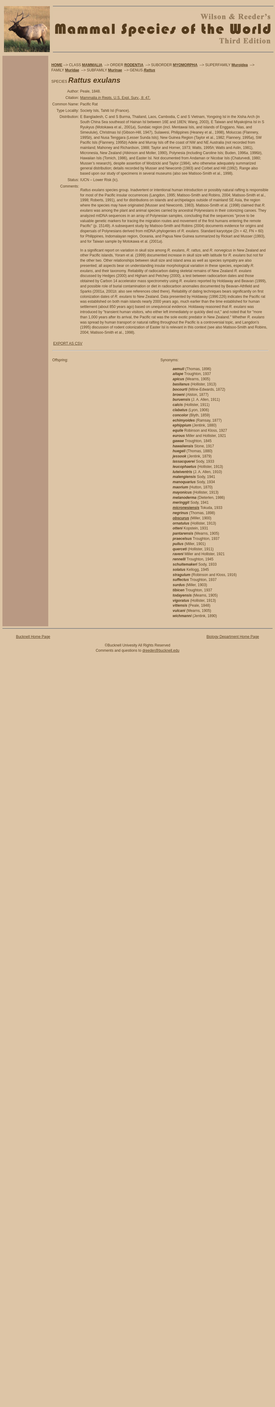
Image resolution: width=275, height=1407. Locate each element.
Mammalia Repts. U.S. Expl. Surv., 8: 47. (115, 98)
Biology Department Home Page (233, 637)
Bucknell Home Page (33, 637)
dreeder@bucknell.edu (160, 650)
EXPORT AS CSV (67, 343)
